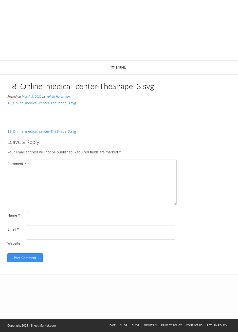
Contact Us (194, 325)
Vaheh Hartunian (58, 96)
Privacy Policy (171, 325)
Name (13, 215)
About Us (150, 325)
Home (112, 325)
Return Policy (217, 325)
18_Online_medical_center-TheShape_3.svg (41, 103)
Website (13, 243)
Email (13, 229)
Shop (123, 325)
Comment (16, 163)
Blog (135, 325)
